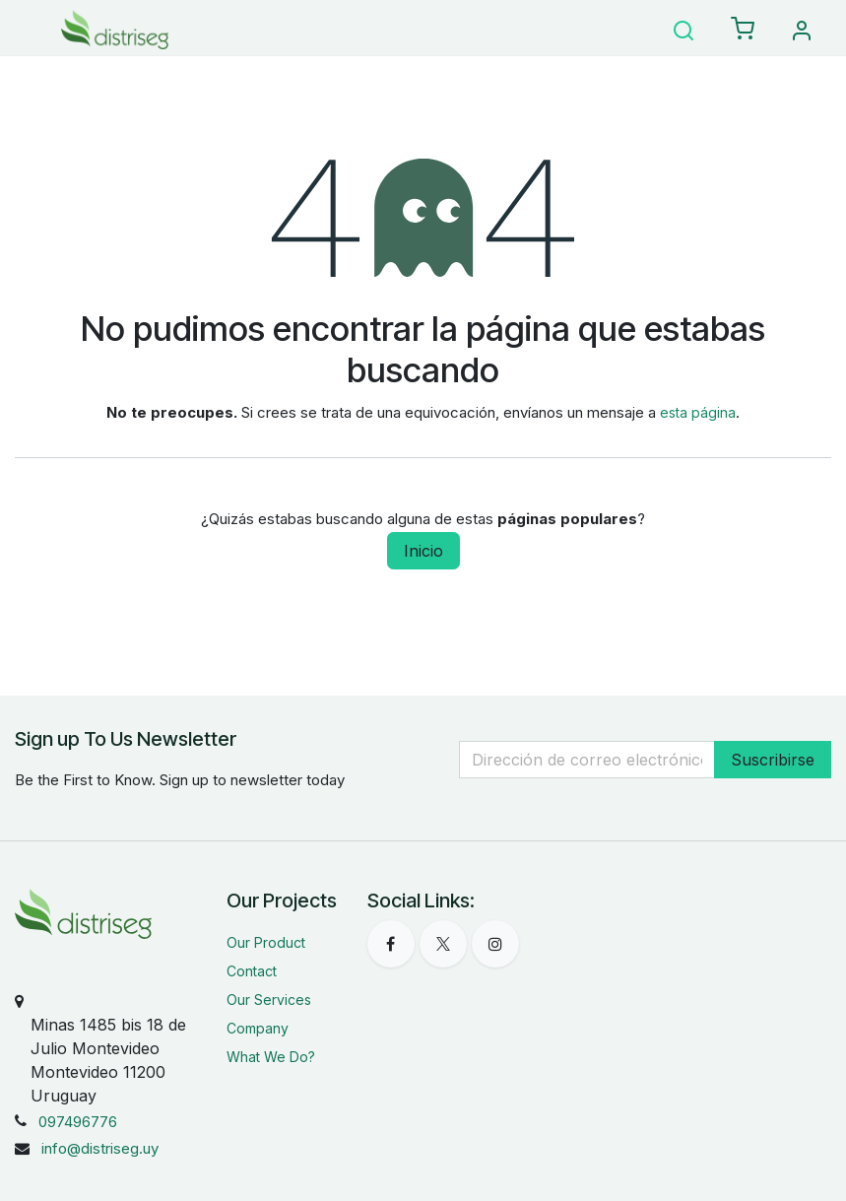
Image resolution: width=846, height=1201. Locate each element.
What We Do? (271, 1056)
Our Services (269, 999)
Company (258, 1028)
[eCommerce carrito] (742, 29)
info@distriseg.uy (100, 1148)
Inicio (423, 551)
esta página (698, 412)
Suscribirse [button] (772, 759)
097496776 (77, 1121)
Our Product (266, 942)
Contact (252, 971)
